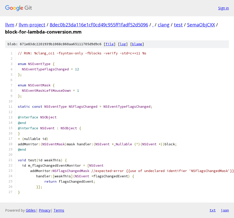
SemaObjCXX (201, 25)
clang (164, 25)
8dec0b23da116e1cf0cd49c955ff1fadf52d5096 (99, 25)
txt (213, 210)
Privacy (44, 210)
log (123, 44)
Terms (59, 210)
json (225, 210)
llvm (9, 25)
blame (137, 44)
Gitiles (31, 210)
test (178, 25)
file (110, 44)
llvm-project (32, 25)
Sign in (223, 8)
